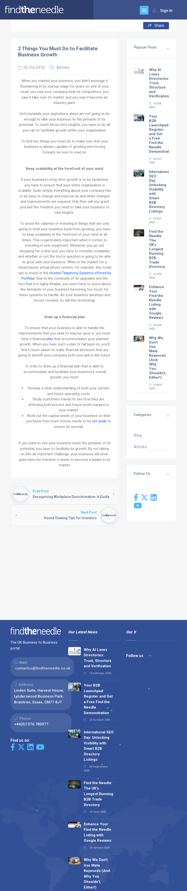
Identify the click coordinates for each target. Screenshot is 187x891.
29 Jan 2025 (155, 327)
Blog (137, 435)
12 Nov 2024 (155, 387)
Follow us (138, 655)
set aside (99, 421)
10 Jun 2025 (155, 276)
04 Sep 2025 (155, 220)
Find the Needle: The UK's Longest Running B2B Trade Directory (157, 249)
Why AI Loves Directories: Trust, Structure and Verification (159, 83)
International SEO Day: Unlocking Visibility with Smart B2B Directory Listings (99, 746)
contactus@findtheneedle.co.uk (42, 668)
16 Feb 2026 (155, 105)
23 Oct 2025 (155, 161)
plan (50, 339)
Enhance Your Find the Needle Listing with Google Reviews (156, 302)
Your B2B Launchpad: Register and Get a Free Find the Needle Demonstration (161, 134)
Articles (63, 67)
